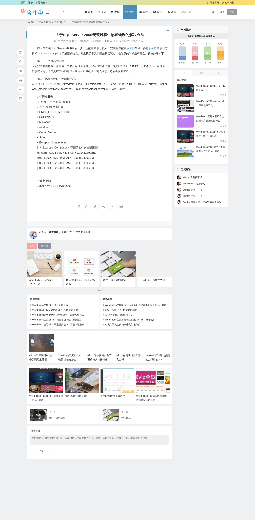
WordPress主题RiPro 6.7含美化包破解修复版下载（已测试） (137, 305)
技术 (40, 22)
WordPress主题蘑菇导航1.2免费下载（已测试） (130, 319)
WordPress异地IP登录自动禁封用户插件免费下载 (58, 314)
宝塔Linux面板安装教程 (113, 395)
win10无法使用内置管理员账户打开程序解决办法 (99, 359)
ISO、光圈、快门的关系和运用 (121, 310)
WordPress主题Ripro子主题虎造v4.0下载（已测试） (59, 324)
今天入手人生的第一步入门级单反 (122, 324)
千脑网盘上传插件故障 (152, 280)
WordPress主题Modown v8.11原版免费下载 (55, 310)
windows (43, 53)
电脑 (48, 22)
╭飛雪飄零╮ (54, 232)
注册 (30, 2)
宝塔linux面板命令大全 (77, 395)
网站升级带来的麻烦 (114, 280)
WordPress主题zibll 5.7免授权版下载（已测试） (57, 319)
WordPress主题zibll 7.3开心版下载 (50, 305)
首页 (33, 22)
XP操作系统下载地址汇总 (118, 314)
